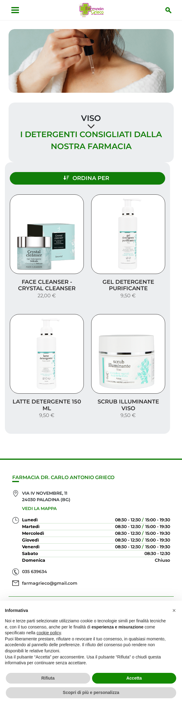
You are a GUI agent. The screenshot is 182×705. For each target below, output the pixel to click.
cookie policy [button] (49, 632)
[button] (174, 610)
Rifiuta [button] (48, 678)
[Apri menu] (15, 10)
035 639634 (34, 571)
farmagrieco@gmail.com (49, 583)
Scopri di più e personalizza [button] (91, 692)
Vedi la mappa (39, 508)
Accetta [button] (134, 678)
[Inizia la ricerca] (168, 10)
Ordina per (86, 178)
